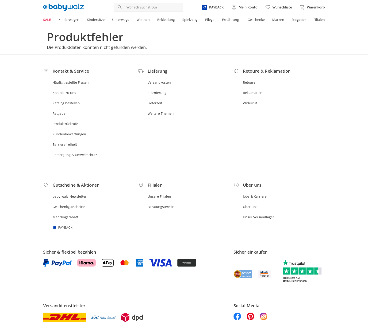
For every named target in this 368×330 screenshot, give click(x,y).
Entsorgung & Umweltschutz (75, 155)
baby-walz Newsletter (70, 196)
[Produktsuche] (153, 7)
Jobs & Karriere (255, 196)
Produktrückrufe (65, 124)
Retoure (249, 82)
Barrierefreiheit (65, 144)
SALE (47, 19)
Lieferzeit (155, 103)
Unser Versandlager (258, 217)
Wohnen (143, 19)
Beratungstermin (161, 206)
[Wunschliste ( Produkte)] (278, 7)
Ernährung (230, 19)
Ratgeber (299, 19)
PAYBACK (63, 227)
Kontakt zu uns (64, 92)
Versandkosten (159, 82)
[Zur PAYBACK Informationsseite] (213, 7)
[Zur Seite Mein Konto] (244, 7)
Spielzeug (190, 19)
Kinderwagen (68, 19)
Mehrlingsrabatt (65, 217)
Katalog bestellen (66, 103)
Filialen (319, 19)
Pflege (210, 19)
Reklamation (252, 92)
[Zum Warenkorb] (312, 7)
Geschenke (256, 19)
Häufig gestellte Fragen (71, 82)
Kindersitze (96, 19)
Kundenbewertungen (69, 134)
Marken (278, 19)
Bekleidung (166, 19)
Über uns (250, 206)
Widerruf (250, 103)
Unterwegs (120, 19)
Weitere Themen (161, 113)
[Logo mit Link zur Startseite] (63, 7)
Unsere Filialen (159, 196)
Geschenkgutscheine (69, 206)
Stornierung (157, 92)
